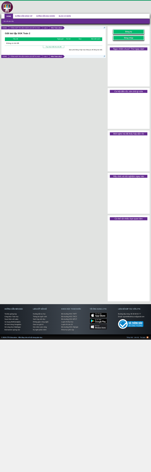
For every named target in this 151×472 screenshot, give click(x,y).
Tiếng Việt (130, 337)
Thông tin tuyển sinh (40, 317)
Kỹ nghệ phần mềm (39, 330)
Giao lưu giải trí (38, 324)
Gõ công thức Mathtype (13, 327)
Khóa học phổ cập (67, 330)
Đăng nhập (128, 38)
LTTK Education (43, 335)
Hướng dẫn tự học (39, 314)
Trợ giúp (142, 337)
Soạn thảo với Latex (11, 319)
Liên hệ (136, 337)
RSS (147, 337)
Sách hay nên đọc (39, 319)
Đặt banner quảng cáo (12, 330)
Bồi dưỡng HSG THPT (69, 314)
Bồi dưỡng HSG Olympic (69, 327)
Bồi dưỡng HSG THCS (69, 317)
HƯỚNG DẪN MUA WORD (45, 16)
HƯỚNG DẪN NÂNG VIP (23, 16)
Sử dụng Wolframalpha (13, 322)
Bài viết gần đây (9, 21)
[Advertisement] (128, 67)
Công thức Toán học (11, 317)
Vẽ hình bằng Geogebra (13, 324)
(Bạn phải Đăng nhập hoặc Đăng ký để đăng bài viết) (85, 49)
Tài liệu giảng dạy (11, 314)
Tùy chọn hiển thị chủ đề (53, 47)
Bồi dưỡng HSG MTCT (69, 319)
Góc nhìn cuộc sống (40, 327)
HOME (8, 16)
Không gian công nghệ (40, 322)
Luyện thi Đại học (67, 322)
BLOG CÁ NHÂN (65, 16)
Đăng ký (128, 31)
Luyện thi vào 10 (67, 324)
